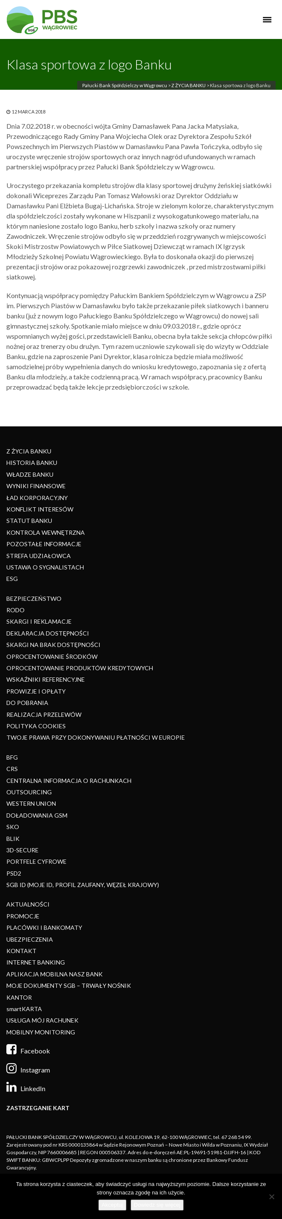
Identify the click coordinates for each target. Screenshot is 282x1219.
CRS (12, 768)
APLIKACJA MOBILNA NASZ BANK (54, 974)
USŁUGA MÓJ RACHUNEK (42, 1020)
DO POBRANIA (27, 702)
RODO (15, 610)
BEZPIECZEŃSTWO (33, 598)
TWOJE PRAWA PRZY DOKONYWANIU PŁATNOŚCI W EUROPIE (95, 737)
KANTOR (19, 997)
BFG (12, 757)
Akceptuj (112, 1205)
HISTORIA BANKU (31, 462)
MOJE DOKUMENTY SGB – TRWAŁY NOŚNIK (68, 985)
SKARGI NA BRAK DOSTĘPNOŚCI (53, 644)
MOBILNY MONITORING (40, 1032)
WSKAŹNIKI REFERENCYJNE (45, 679)
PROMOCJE (22, 916)
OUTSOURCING (29, 792)
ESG (12, 578)
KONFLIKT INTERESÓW (39, 509)
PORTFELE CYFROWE (36, 861)
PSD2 (13, 873)
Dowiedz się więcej (157, 1205)
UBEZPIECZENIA (29, 939)
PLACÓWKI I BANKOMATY (44, 927)
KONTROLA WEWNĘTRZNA (45, 532)
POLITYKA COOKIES (36, 726)
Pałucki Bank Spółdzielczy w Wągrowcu (124, 85)
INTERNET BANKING (35, 962)
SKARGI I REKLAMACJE (39, 621)
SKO (12, 826)
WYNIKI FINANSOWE (36, 485)
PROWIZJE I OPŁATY (36, 691)
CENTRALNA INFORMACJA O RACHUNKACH (68, 780)
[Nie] (271, 1196)
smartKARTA (24, 1008)
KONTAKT (21, 950)
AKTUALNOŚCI (28, 904)
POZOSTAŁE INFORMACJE (43, 543)
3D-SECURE (22, 850)
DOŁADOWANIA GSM (36, 815)
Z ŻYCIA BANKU (188, 85)
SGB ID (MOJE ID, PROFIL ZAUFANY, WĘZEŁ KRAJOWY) (82, 884)
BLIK (13, 838)
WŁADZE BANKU (29, 474)
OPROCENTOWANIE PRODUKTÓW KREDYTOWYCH (79, 668)
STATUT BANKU (29, 520)
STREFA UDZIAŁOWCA (38, 555)
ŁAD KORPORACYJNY (37, 497)
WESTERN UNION (31, 803)
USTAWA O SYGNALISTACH (45, 567)
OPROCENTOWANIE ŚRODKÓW (52, 656)
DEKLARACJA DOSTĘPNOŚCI (47, 633)
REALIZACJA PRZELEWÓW (43, 714)
